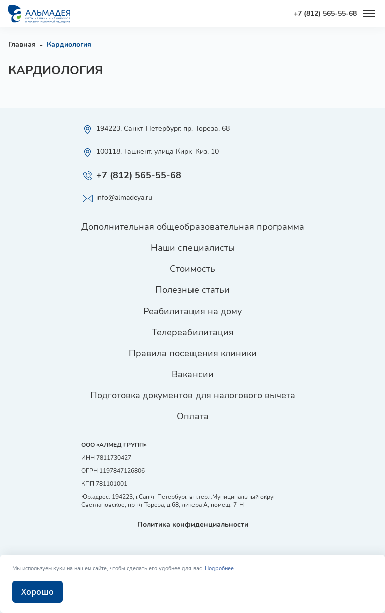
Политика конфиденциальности (192, 524)
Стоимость (192, 269)
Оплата (193, 416)
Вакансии (193, 374)
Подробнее (219, 568)
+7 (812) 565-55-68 (325, 13)
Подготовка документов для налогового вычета (192, 395)
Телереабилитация (193, 332)
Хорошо (37, 591)
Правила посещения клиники (193, 353)
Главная (22, 44)
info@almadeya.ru (116, 198)
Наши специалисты (193, 248)
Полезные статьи (192, 290)
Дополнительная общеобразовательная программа (192, 227)
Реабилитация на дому (192, 311)
